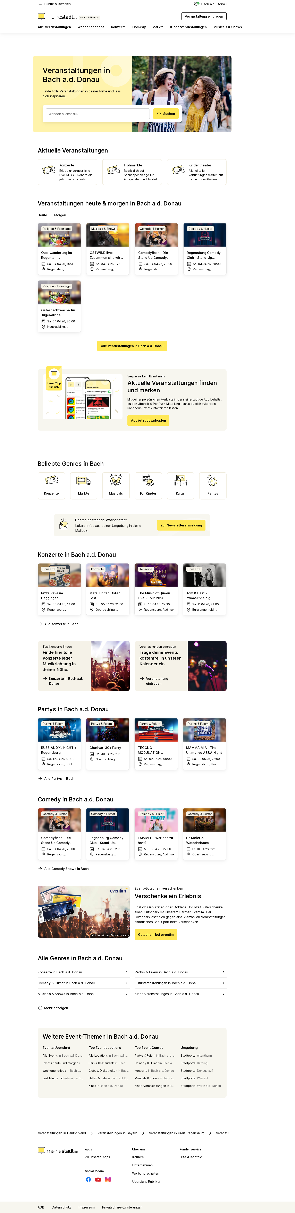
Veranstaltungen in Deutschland (62, 1133)
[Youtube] (98, 1179)
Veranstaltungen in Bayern (113, 1133)
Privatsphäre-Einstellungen (122, 1207)
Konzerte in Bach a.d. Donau (63, 681)
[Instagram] (108, 1179)
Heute (42, 215)
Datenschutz (61, 1207)
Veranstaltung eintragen (154, 681)
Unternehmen (142, 1165)
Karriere (138, 1157)
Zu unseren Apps (97, 1157)
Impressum (86, 1207)
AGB (41, 1207)
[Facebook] (88, 1179)
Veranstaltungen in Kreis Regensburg (173, 1133)
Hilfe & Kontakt (191, 1157)
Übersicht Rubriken (146, 1181)
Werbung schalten (145, 1173)
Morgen (60, 215)
